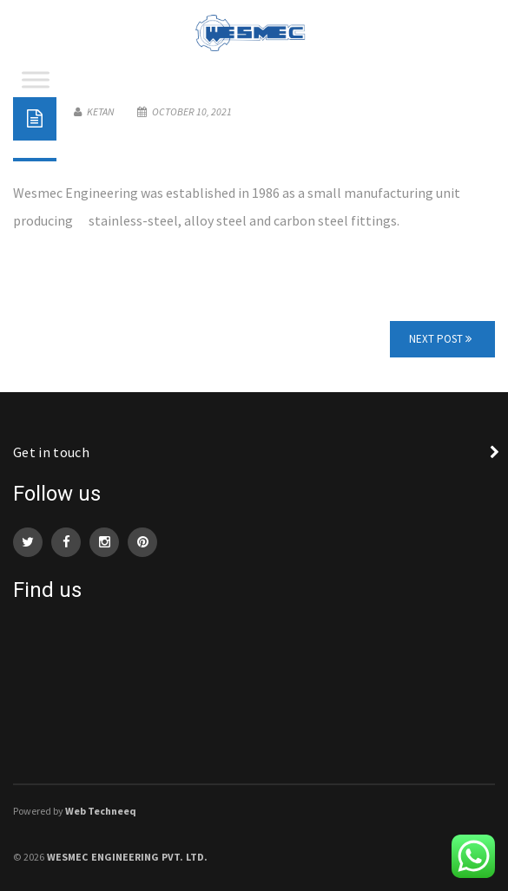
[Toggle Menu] (35, 79)
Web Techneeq (100, 810)
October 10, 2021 (184, 111)
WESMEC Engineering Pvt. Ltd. (127, 856)
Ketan (94, 111)
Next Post (440, 338)
